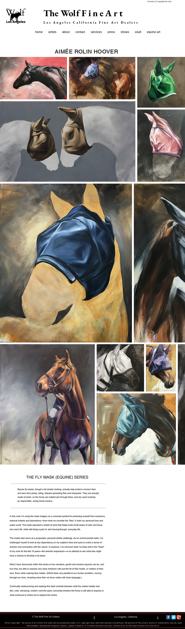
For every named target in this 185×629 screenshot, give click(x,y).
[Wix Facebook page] (168, 617)
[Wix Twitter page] (173, 617)
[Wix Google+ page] (179, 617)
